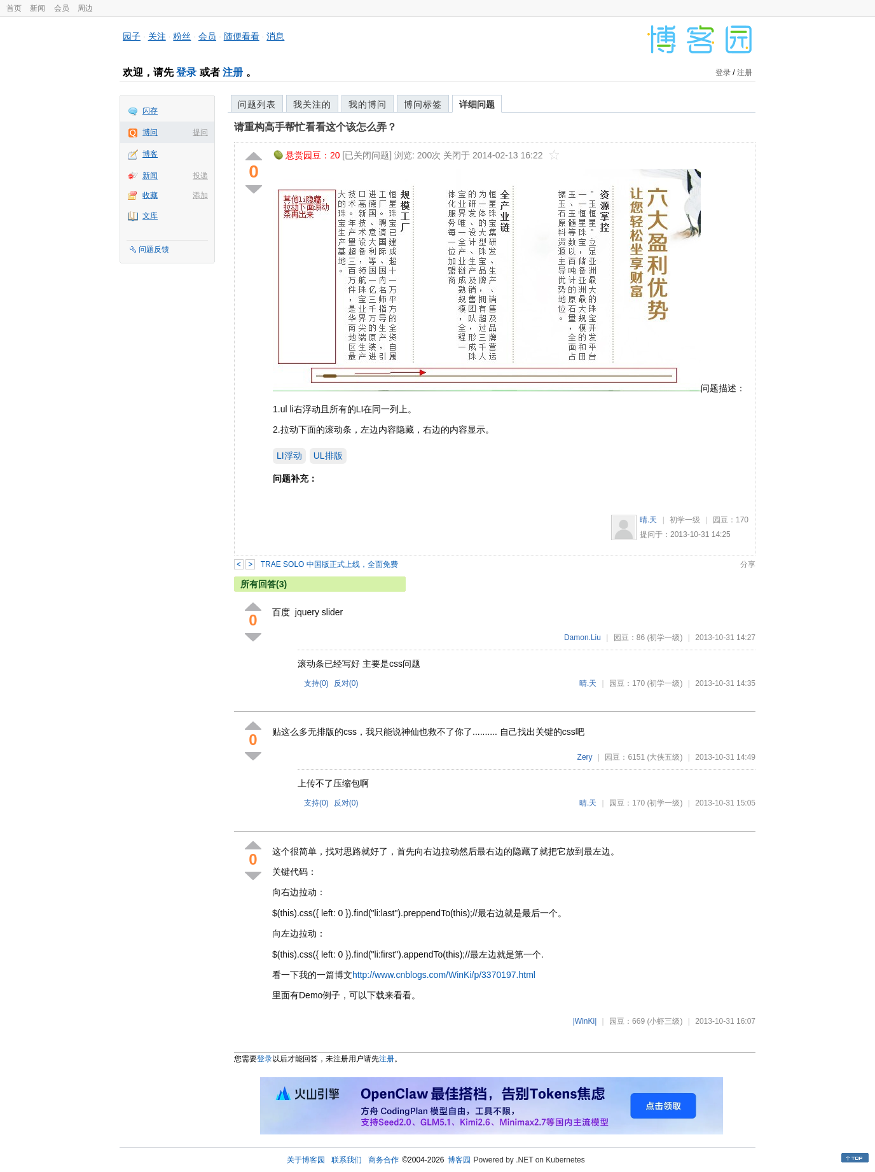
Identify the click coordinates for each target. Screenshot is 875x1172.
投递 (200, 175)
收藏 (150, 195)
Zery (585, 757)
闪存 (150, 110)
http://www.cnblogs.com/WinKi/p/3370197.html (443, 975)
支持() (316, 683)
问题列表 (257, 104)
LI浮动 (289, 455)
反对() (346, 683)
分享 (747, 564)
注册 (233, 72)
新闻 (37, 8)
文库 (150, 215)
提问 (200, 132)
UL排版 (328, 455)
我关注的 (312, 104)
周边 (85, 8)
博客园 (459, 1159)
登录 (186, 72)
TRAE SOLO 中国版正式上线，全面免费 (329, 564)
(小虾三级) (664, 1021)
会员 (61, 8)
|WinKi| (585, 1021)
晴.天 (648, 519)
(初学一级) (664, 637)
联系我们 (346, 1159)
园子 (132, 36)
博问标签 (423, 104)
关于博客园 (306, 1159)
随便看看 (241, 36)
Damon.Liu (582, 637)
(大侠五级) (664, 757)
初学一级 (685, 519)
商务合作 (383, 1159)
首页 (14, 8)
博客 (150, 154)
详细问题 (477, 104)
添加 (200, 195)
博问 (150, 132)
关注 (157, 36)
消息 (275, 36)
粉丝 (182, 36)
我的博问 (367, 104)
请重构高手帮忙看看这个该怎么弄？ (315, 127)
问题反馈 (154, 249)
